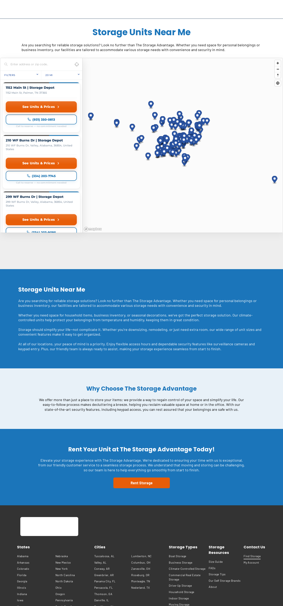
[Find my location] (278, 83)
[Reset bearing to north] (278, 75)
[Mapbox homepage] (93, 157)
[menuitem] (35, 484)
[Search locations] (38, 64)
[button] (151, 69)
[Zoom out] (278, 69)
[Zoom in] (278, 63)
